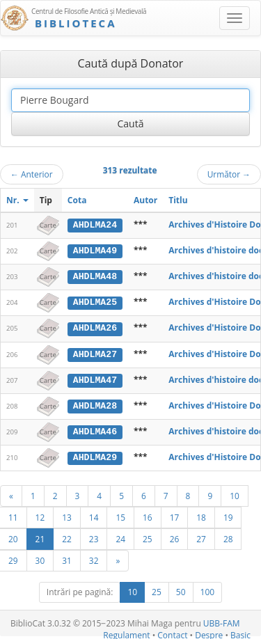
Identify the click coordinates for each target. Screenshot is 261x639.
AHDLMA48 (95, 275)
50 (181, 590)
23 (94, 536)
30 (40, 558)
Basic (240, 633)
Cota (77, 200)
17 (175, 515)
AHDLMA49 (95, 250)
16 (147, 515)
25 (147, 536)
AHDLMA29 (95, 455)
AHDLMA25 (95, 301)
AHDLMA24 (95, 225)
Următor (229, 174)
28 (228, 536)
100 (207, 590)
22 (67, 536)
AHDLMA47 (95, 378)
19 (228, 515)
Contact (172, 633)
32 (94, 558)
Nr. (17, 200)
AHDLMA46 (95, 429)
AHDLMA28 (95, 403)
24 (120, 536)
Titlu (177, 200)
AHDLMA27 (95, 353)
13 (67, 515)
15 (120, 515)
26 (175, 536)
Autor (145, 200)
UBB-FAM (221, 621)
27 (201, 536)
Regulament (126, 633)
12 (40, 515)
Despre (209, 633)
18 (201, 515)
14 (94, 515)
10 (234, 493)
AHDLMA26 (95, 327)
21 (40, 536)
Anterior (31, 174)
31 (67, 558)
